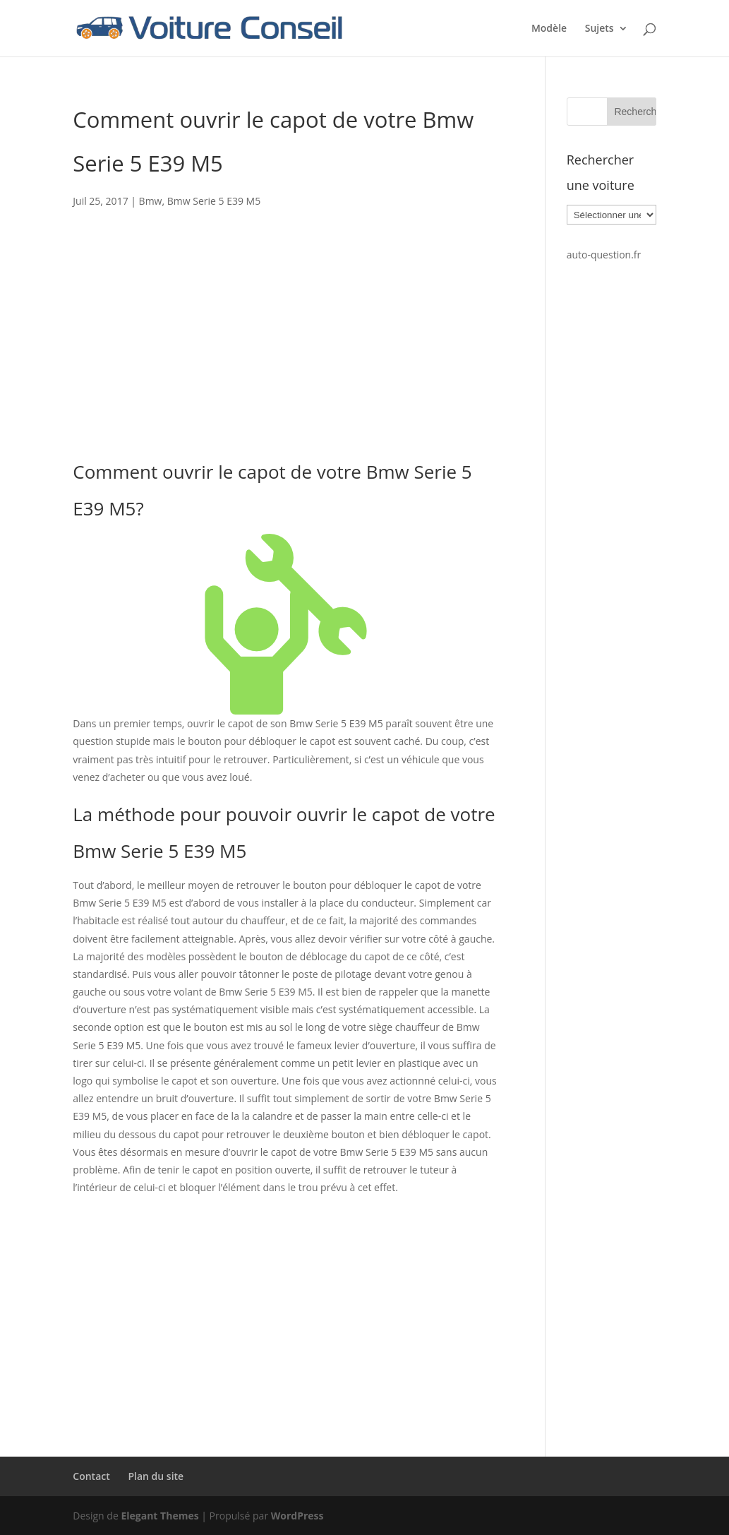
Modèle (549, 29)
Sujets (599, 29)
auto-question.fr (604, 254)
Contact (91, 1476)
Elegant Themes (159, 1515)
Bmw (150, 201)
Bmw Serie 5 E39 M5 (213, 201)
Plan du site (155, 1476)
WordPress (297, 1515)
